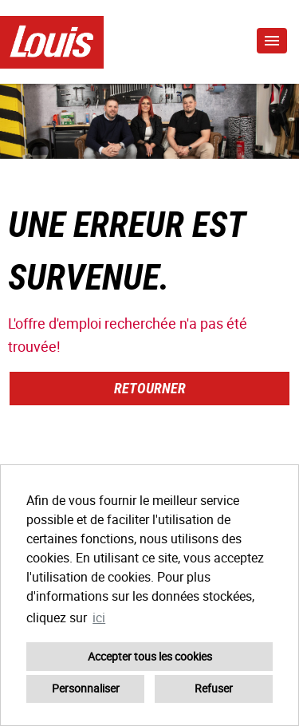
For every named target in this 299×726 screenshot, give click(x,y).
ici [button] (98, 617)
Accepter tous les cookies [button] (150, 656)
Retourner (150, 388)
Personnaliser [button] (86, 688)
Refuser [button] (214, 688)
